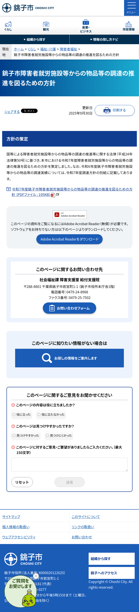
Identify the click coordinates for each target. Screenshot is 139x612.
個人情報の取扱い (16, 526)
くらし (8, 29)
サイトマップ (11, 516)
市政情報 (129, 29)
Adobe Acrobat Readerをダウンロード (70, 239)
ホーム (19, 49)
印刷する (119, 110)
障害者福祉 (68, 49)
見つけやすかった (26, 435)
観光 (46, 29)
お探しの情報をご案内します (75, 358)
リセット (22, 482)
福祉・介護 (48, 49)
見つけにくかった (59, 435)
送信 (69, 482)
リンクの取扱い (83, 526)
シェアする (12, 111)
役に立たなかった (51, 414)
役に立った (22, 414)
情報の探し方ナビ (105, 39)
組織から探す (36, 39)
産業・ (86, 29)
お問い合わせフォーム (73, 308)
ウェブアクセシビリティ (18, 536)
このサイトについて (86, 516)
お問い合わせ (82, 536)
